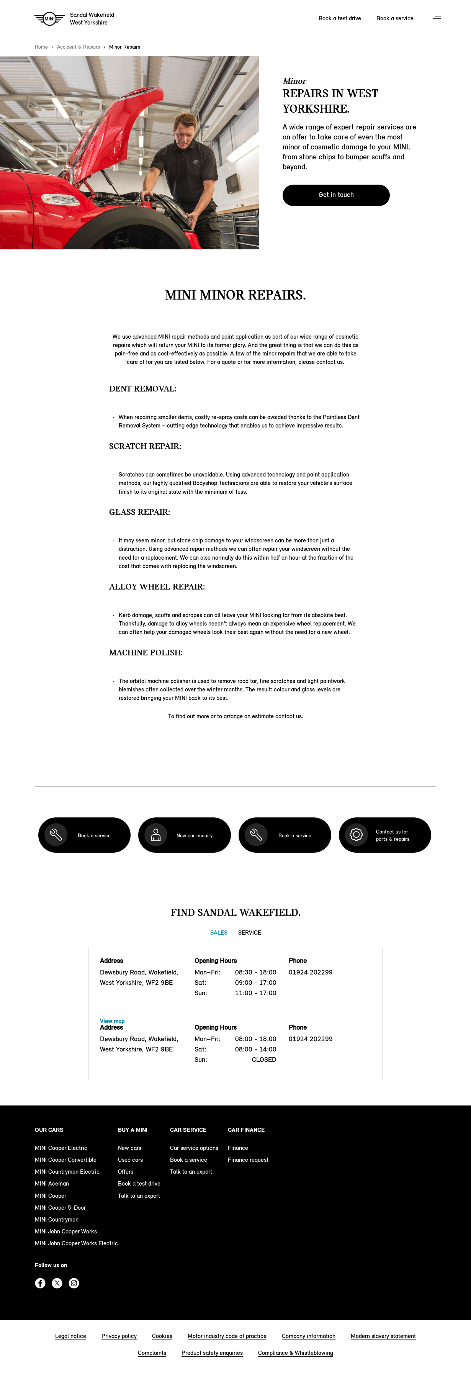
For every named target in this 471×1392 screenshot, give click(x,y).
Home (41, 47)
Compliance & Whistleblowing (295, 1352)
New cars (129, 1147)
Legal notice (70, 1336)
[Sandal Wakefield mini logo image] (74, 19)
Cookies (162, 1336)
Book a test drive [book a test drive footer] (139, 1183)
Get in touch (336, 194)
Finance (238, 1147)
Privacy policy (119, 1336)
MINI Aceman (52, 1183)
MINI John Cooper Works (66, 1231)
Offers (125, 1171)
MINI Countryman (56, 1219)
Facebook (40, 1283)
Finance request (248, 1159)
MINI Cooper (50, 1195)
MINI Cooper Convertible (65, 1159)
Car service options (194, 1147)
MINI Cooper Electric (61, 1147)
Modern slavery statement (383, 1336)
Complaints (152, 1352)
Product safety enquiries (212, 1352)
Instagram (73, 1283)
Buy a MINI (132, 1129)
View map (112, 1021)
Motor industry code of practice (227, 1336)
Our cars (49, 1129)
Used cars (130, 1159)
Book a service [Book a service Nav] (395, 18)
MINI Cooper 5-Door (60, 1207)
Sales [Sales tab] (218, 932)
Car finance (246, 1129)
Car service (188, 1129)
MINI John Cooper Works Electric (76, 1243)
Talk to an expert (139, 1195)
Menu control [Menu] (437, 19)
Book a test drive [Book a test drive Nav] (340, 18)
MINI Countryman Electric (67, 1171)
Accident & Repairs (78, 47)
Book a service (188, 1159)
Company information (308, 1336)
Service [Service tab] (249, 932)
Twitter (57, 1283)
